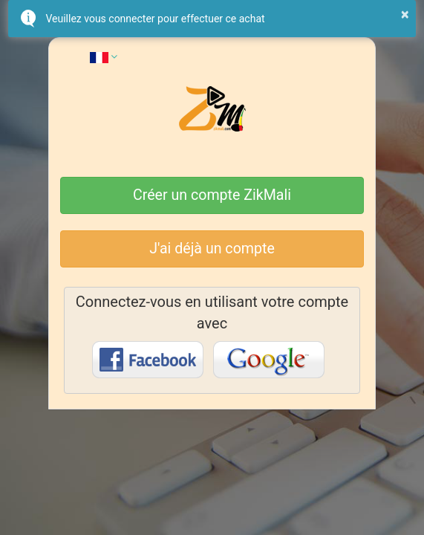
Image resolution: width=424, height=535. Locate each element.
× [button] (405, 14)
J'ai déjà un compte (212, 248)
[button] (103, 56)
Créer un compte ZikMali (212, 195)
